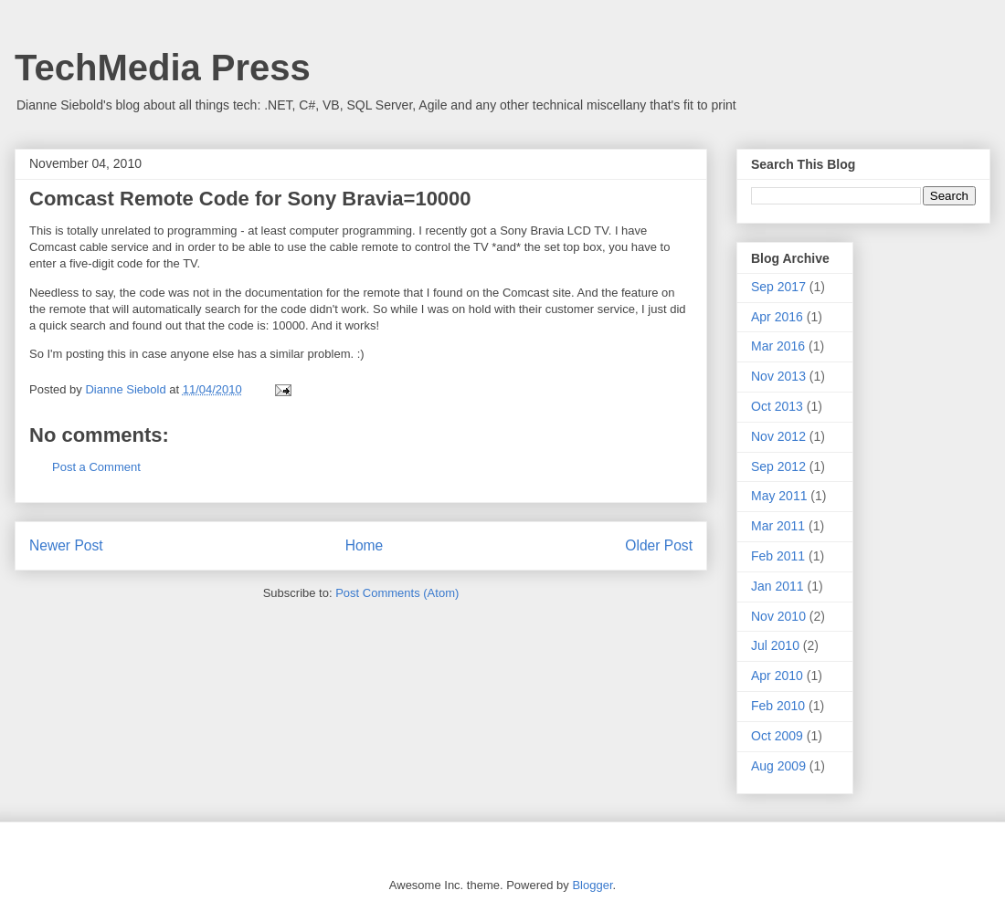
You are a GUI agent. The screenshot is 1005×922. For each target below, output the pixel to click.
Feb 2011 (778, 556)
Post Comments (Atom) (397, 593)
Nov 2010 (778, 616)
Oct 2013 (777, 406)
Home (364, 545)
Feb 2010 (778, 705)
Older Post (659, 545)
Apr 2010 (777, 675)
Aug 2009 (778, 766)
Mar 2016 (778, 346)
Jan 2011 (777, 586)
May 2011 (779, 495)
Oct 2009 (777, 735)
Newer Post (66, 545)
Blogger (592, 885)
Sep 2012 (778, 466)
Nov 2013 (778, 376)
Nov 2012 (778, 436)
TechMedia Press (163, 67)
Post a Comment (96, 467)
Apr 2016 (777, 316)
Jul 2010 (775, 645)
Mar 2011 (778, 526)
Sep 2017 (778, 286)
